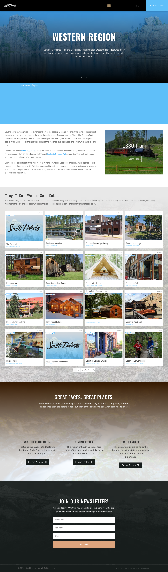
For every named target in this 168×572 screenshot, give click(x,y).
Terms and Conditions (132, 568)
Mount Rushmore (28, 150)
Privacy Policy (145, 568)
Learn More (134, 158)
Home (20, 85)
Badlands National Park (56, 153)
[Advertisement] (84, 105)
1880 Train (134, 145)
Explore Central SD (84, 462)
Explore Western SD (37, 462)
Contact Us (118, 568)
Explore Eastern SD (131, 465)
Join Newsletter (157, 5)
